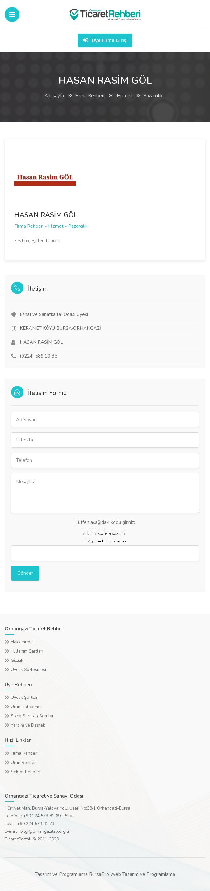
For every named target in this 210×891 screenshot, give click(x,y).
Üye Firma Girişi (105, 40)
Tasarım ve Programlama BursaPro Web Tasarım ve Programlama (105, 874)
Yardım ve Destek (28, 725)
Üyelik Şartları (25, 697)
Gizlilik (17, 660)
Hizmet (124, 96)
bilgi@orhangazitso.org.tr (44, 831)
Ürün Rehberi (24, 762)
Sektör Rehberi (25, 772)
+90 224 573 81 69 (42, 816)
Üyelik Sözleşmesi (28, 670)
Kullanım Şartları (27, 651)
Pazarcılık (152, 96)
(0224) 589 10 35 (38, 356)
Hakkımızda (22, 642)
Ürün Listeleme (25, 707)
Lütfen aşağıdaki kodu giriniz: (105, 522)
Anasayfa (54, 96)
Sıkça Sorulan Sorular (32, 716)
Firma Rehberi (89, 96)
